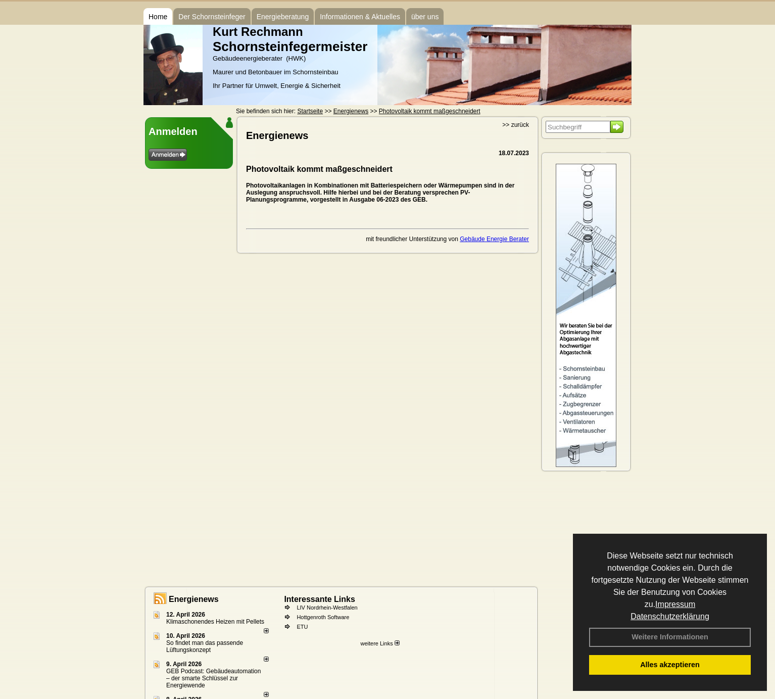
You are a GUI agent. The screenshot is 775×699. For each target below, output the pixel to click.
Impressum (675, 604)
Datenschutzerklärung (670, 616)
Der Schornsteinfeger (211, 17)
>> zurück (515, 124)
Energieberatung (283, 17)
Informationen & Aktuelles (360, 17)
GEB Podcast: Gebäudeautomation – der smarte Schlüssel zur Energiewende (213, 678)
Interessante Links (319, 599)
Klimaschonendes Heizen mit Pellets (215, 621)
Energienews (194, 599)
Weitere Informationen (670, 637)
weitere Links (379, 643)
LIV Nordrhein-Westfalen (327, 607)
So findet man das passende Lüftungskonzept (204, 646)
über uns (425, 17)
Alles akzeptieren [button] (670, 665)
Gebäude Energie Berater (494, 239)
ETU (302, 627)
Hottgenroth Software (323, 617)
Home (158, 17)
